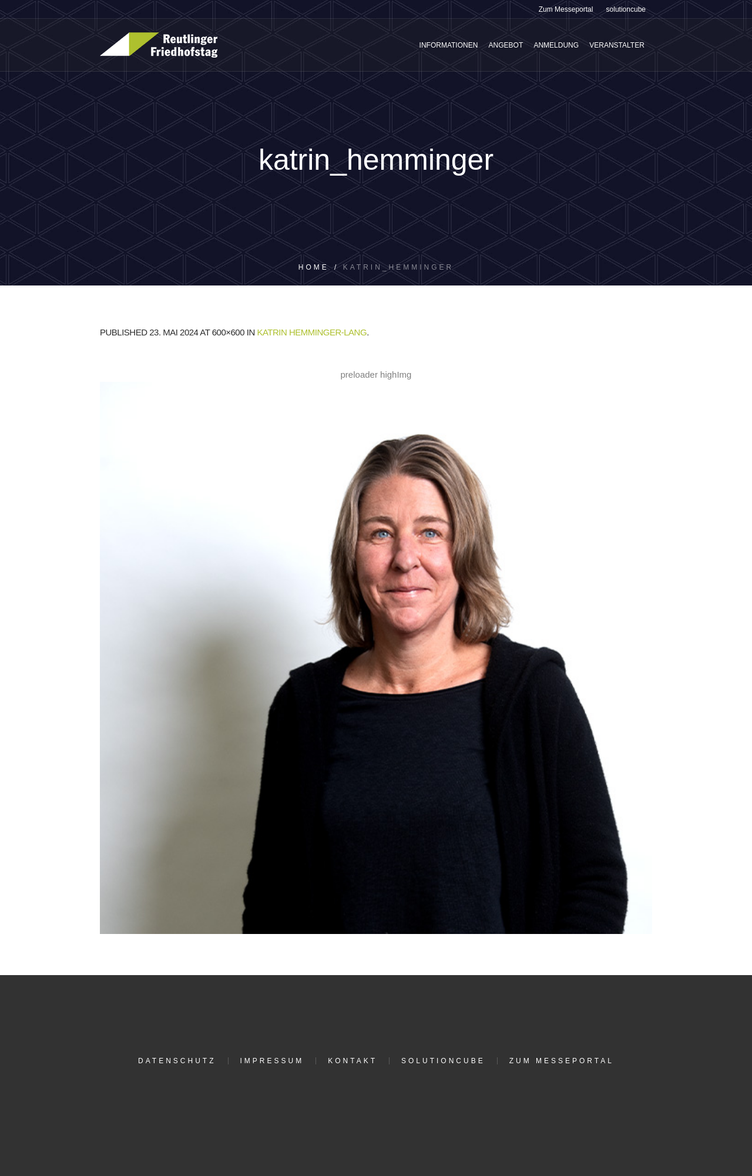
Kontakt (352, 1060)
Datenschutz (177, 1060)
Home (313, 267)
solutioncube (443, 1060)
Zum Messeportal (561, 1060)
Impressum (272, 1060)
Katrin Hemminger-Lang (312, 332)
